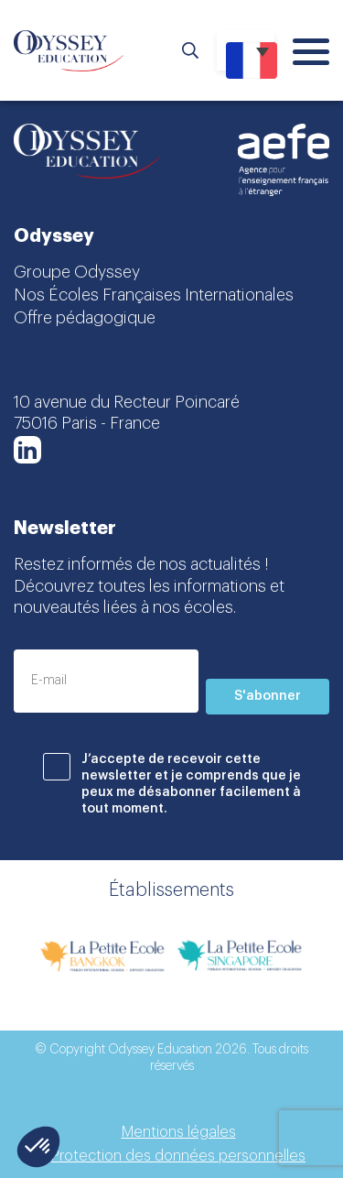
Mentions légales (179, 1132)
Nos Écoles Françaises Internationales (154, 295)
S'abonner (267, 696)
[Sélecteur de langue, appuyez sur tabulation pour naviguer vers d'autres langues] (245, 50)
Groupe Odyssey (77, 272)
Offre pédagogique (84, 318)
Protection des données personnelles (178, 1156)
